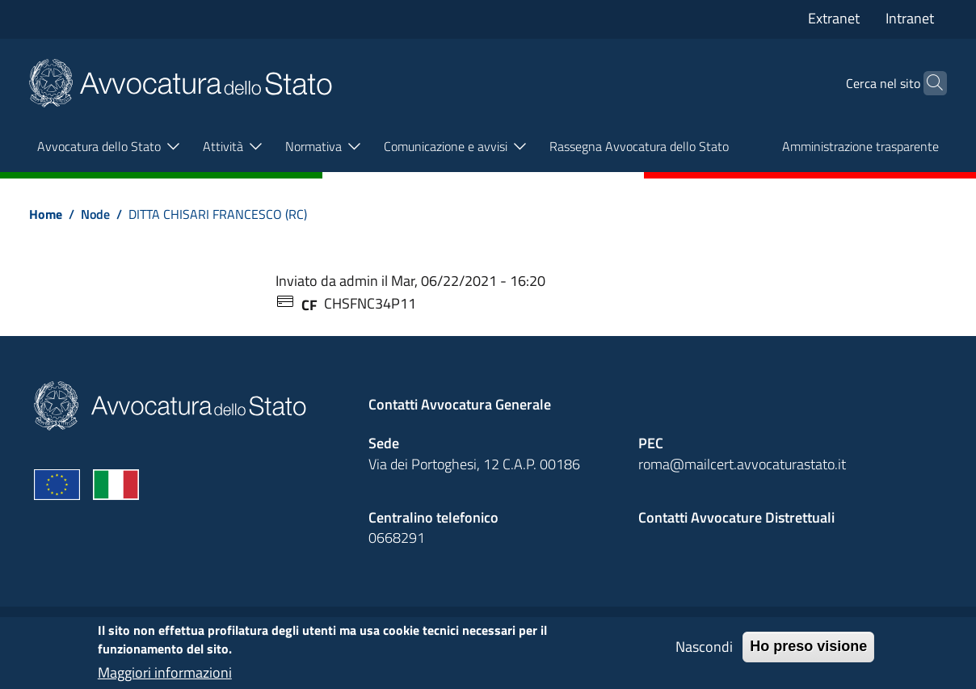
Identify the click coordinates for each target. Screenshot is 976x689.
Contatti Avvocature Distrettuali (736, 517)
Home (45, 214)
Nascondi (704, 653)
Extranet (834, 18)
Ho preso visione (808, 653)
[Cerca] (927, 83)
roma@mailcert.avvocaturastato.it (742, 464)
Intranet (910, 18)
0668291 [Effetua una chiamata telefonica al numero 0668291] (396, 537)
